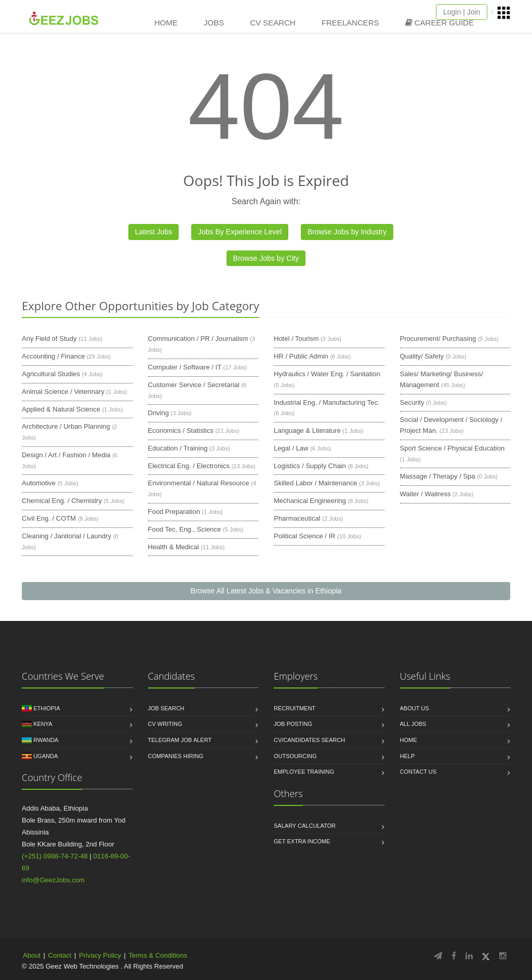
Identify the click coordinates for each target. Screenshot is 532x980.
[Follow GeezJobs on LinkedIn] (469, 955)
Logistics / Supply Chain (310, 466)
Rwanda (45, 740)
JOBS (214, 22)
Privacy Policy (100, 955)
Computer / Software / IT (184, 367)
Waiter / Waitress (425, 494)
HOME (166, 22)
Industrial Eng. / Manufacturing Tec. (327, 402)
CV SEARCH (273, 22)
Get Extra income (302, 841)
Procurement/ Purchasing (438, 338)
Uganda (45, 756)
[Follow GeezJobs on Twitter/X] (486, 955)
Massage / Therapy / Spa (437, 476)
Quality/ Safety (422, 356)
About (32, 955)
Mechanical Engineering (310, 501)
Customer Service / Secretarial (194, 385)
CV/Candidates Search (309, 740)
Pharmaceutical (297, 518)
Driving (158, 413)
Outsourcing (295, 756)
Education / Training (178, 448)
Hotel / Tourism (296, 338)
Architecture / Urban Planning (66, 426)
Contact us (418, 772)
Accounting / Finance (53, 356)
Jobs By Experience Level (240, 232)
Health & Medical (173, 547)
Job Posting (293, 724)
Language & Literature (307, 430)
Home (408, 740)
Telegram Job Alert (180, 740)
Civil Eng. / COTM (49, 518)
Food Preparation (174, 511)
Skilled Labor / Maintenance (315, 483)
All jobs (413, 724)
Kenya (42, 724)
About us (414, 708)
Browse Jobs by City (266, 258)
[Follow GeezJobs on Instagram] (503, 955)
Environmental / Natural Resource (198, 483)
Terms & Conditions (158, 955)
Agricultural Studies (51, 374)
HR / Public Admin (301, 356)
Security (412, 402)
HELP (407, 756)
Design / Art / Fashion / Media (66, 455)
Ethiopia (46, 708)
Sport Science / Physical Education (452, 448)
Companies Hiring (176, 756)
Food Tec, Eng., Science (184, 529)
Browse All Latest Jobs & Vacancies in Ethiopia (266, 591)
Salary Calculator (305, 826)
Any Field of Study (49, 338)
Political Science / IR (305, 536)
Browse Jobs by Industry (347, 232)
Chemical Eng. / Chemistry (62, 501)
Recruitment (294, 708)
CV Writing (165, 724)
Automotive (39, 483)
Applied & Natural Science (61, 409)
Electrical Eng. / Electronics (189, 466)
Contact (60, 955)
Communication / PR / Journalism (198, 338)
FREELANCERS (350, 22)
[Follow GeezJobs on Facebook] (453, 955)
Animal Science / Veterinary (63, 391)
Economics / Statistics (181, 430)
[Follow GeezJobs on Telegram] (438, 955)
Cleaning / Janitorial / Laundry (66, 536)
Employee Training (304, 772)
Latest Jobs (153, 232)
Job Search (166, 708)
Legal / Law (291, 448)
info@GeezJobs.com (53, 880)
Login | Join (461, 12)
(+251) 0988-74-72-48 (55, 856)
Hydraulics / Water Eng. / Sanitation (327, 374)
